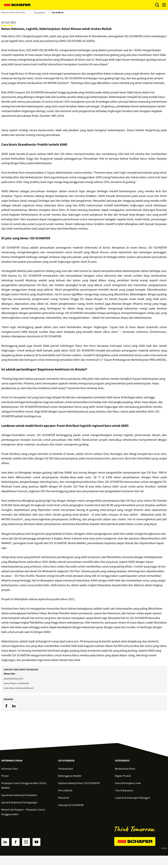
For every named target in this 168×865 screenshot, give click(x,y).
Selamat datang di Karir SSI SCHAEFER (79, 783)
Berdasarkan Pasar (125, 769)
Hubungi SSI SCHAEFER (71, 805)
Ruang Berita (39, 12)
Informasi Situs (9, 769)
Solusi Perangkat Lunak (128, 783)
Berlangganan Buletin (70, 776)
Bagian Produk (123, 776)
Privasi (5, 776)
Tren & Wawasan (124, 790)
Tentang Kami (65, 769)
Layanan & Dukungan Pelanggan (132, 798)
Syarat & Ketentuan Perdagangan (19, 802)
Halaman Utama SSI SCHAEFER (14, 12)
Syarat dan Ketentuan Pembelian (19, 795)
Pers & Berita (57, 12)
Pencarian (63, 798)
